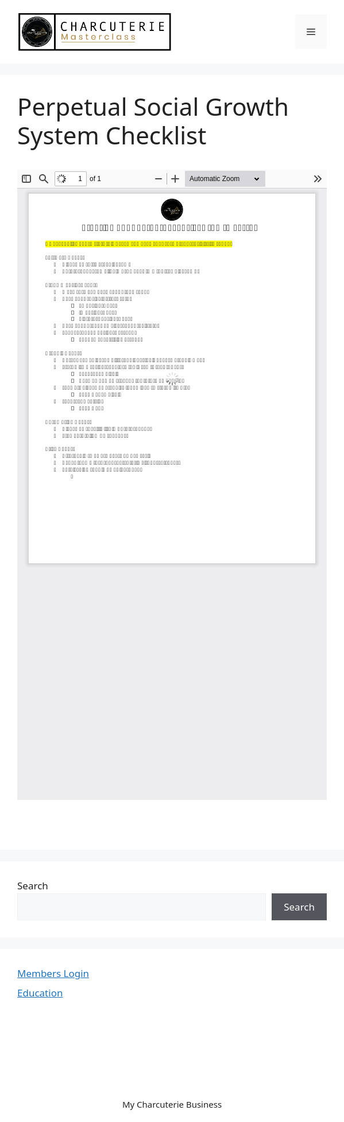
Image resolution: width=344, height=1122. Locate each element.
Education (40, 992)
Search (32, 885)
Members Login (53, 973)
